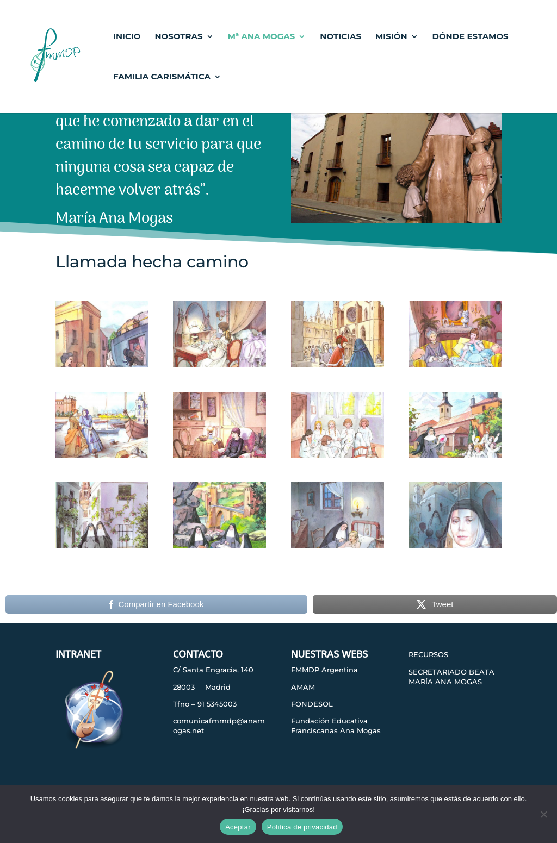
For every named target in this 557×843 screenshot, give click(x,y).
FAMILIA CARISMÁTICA (162, 77)
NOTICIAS (340, 37)
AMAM (303, 687)
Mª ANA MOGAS (261, 37)
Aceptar (238, 827)
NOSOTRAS (178, 37)
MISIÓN (391, 37)
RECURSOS (428, 654)
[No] (543, 814)
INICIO (126, 37)
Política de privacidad (302, 827)
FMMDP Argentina (324, 669)
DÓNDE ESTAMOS (470, 37)
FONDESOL (312, 704)
